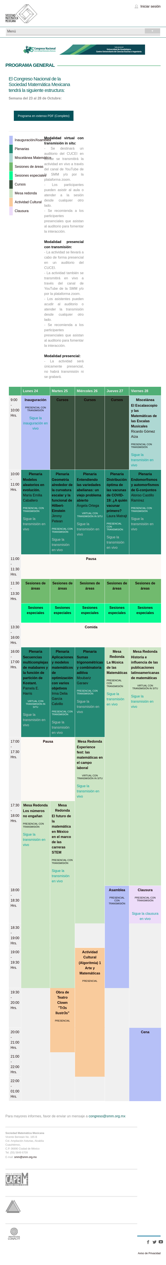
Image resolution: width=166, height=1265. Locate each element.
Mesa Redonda (117, 654)
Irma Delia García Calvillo (60, 699)
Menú (83, 31)
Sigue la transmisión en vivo (142, 460)
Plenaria (35, 474)
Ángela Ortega (88, 505)
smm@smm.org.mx (25, 1157)
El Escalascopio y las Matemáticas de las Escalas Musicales (144, 416)
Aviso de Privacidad (149, 1253)
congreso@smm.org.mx (107, 1116)
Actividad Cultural (90, 954)
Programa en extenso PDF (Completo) (44, 116)
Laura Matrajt (117, 516)
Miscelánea (145, 400)
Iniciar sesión (150, 6)
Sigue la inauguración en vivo (35, 423)
